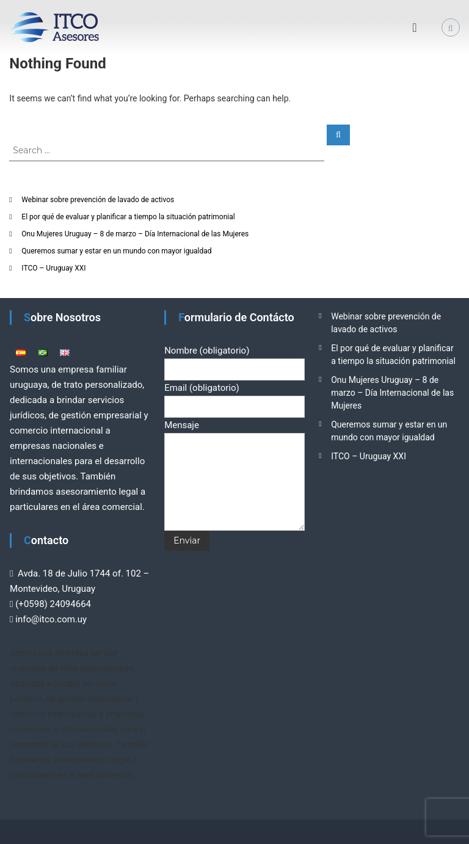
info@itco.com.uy (51, 619)
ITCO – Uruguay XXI (53, 268)
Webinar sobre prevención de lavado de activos (97, 199)
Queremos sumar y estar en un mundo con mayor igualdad (116, 251)
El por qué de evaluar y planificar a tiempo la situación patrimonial (127, 217)
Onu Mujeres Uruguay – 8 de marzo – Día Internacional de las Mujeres (135, 234)
